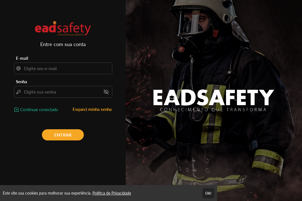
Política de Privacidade (111, 193)
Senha (21, 81)
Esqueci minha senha (92, 109)
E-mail (22, 58)
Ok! (208, 193)
